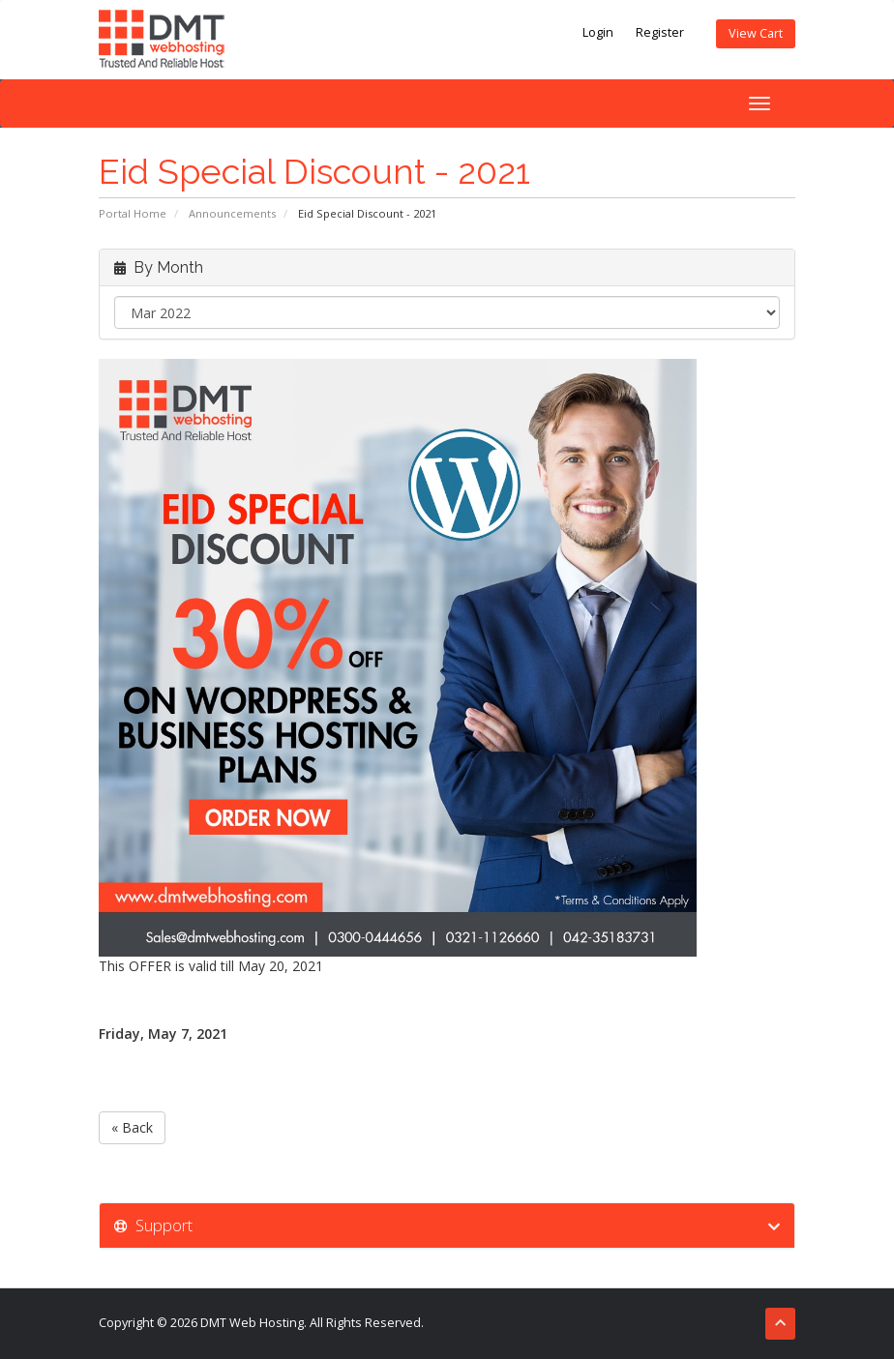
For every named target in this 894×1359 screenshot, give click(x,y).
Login (597, 32)
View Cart (756, 33)
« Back (132, 1127)
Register (660, 32)
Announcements (232, 213)
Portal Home (132, 213)
